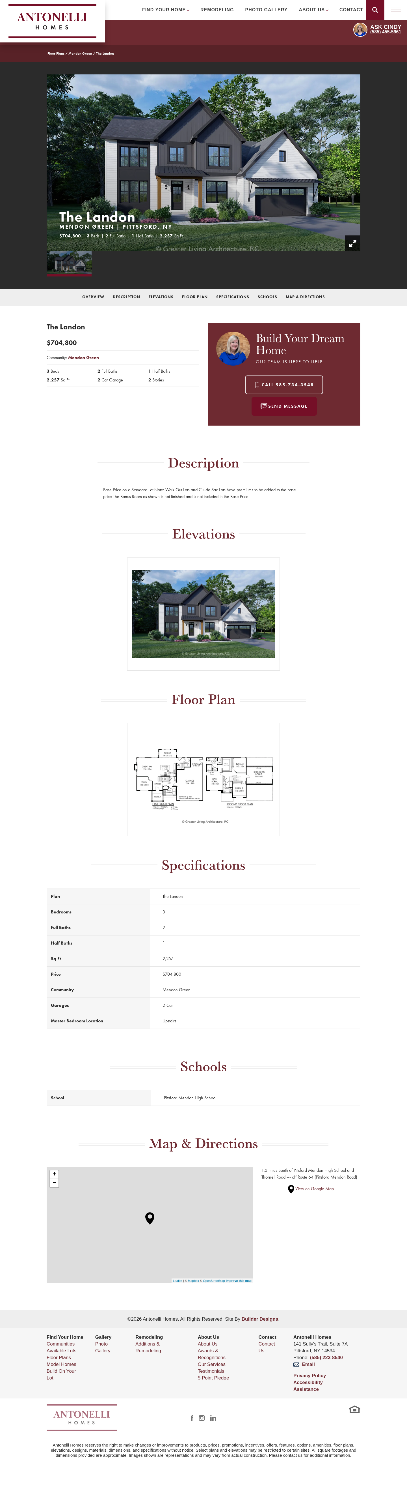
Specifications (232, 296)
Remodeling (217, 9)
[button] (375, 10)
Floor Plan (195, 296)
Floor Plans (55, 53)
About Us (208, 1344)
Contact (351, 9)
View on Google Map (311, 1189)
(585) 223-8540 (326, 1357)
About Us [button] (312, 9)
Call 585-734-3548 (288, 385)
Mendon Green (80, 53)
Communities (61, 1344)
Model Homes (61, 1364)
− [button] (54, 1183)
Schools (267, 296)
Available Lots (62, 1350)
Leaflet (177, 1280)
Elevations (161, 296)
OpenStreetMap (214, 1280)
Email (304, 1364)
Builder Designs (260, 1319)
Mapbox (193, 1280)
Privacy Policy (309, 1375)
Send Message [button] (288, 406)
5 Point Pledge (213, 1378)
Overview (93, 296)
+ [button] (54, 1174)
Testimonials (211, 1371)
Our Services (212, 1364)
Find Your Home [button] (164, 9)
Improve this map (239, 1280)
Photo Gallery (266, 9)
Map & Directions (305, 296)
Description (126, 296)
